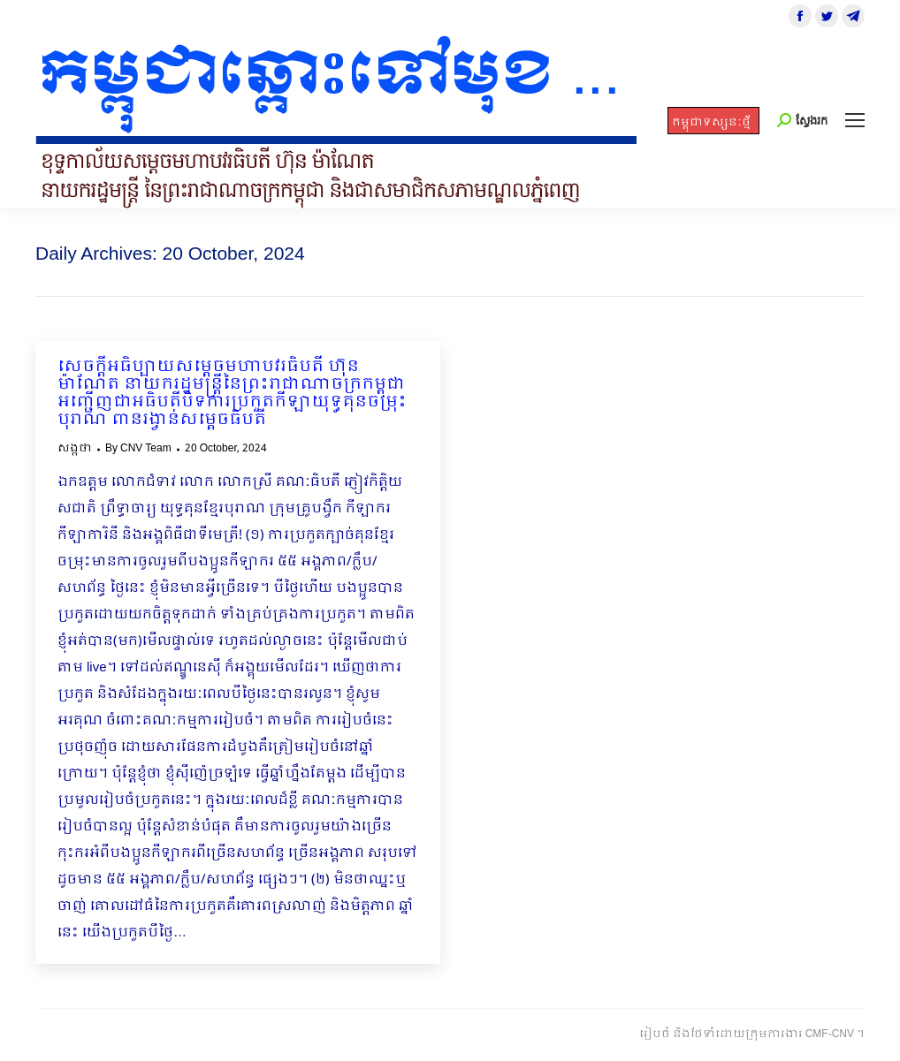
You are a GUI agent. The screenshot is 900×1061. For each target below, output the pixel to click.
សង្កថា (74, 449)
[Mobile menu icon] (855, 120)
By (138, 449)
